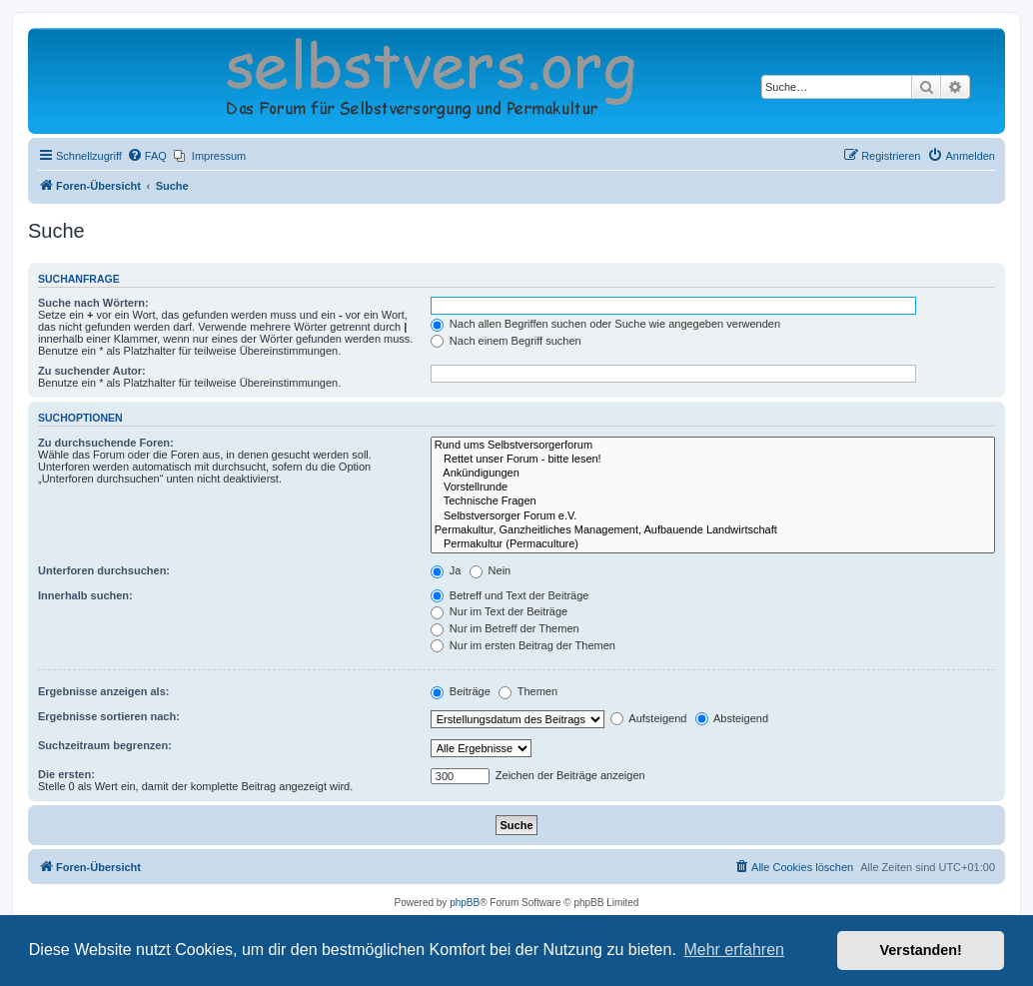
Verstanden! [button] (921, 950)
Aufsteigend (648, 718)
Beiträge (461, 691)
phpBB (465, 902)
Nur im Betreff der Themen (505, 628)
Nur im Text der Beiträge (499, 611)
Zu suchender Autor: (92, 371)
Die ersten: (66, 774)
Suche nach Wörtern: (93, 303)
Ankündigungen (713, 474)
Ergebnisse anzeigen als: (103, 691)
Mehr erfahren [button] (733, 949)
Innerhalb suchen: (85, 595)
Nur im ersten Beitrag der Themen (523, 645)
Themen (528, 691)
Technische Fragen (713, 501)
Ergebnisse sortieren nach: (109, 716)
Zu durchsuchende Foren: (106, 443)
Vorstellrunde (713, 487)
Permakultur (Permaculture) (713, 544)
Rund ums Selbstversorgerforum (713, 446)
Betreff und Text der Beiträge (510, 595)
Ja (446, 570)
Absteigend (732, 718)
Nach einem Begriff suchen (506, 341)
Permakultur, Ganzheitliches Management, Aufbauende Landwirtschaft (713, 530)
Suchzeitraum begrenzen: (105, 745)
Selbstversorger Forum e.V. (713, 516)
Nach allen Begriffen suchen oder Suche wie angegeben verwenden (605, 324)
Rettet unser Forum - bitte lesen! (713, 460)
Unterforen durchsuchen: (104, 570)
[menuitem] (147, 156)
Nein (491, 570)
